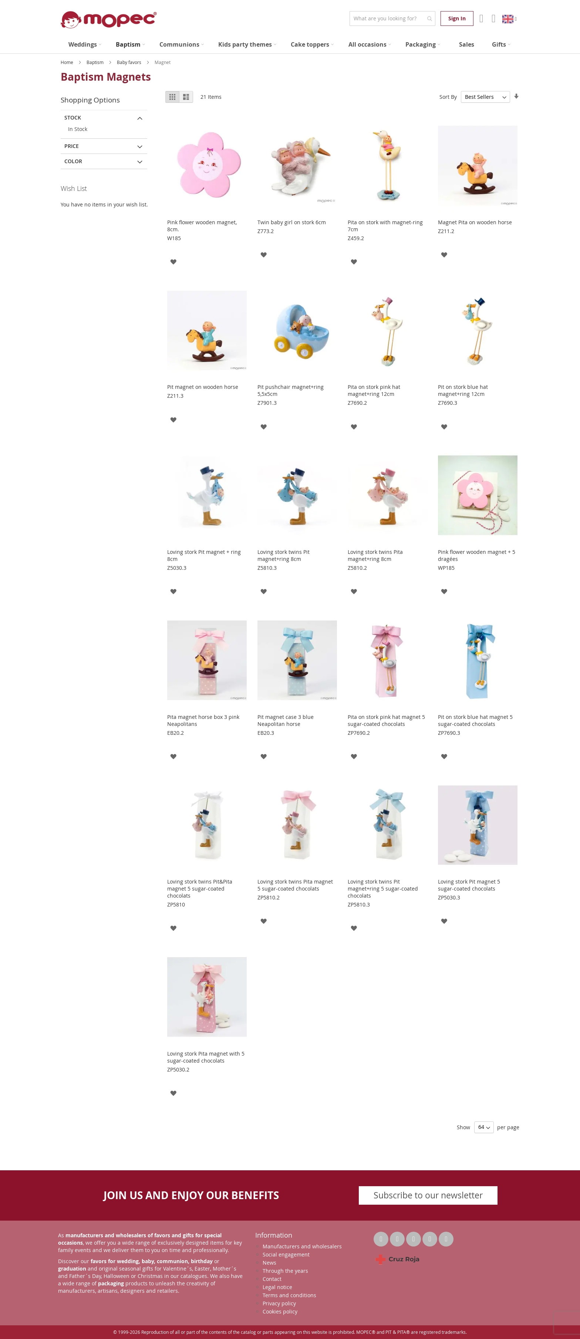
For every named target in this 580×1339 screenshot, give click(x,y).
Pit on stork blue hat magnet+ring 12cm (463, 390)
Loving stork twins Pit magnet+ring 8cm (283, 555)
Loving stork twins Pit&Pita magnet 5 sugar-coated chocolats (199, 888)
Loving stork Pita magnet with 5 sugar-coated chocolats (206, 1057)
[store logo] (109, 19)
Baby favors (129, 62)
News (269, 1262)
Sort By (448, 96)
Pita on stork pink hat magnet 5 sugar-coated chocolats (386, 720)
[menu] (290, 44)
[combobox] (392, 18)
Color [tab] (73, 161)
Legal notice (277, 1287)
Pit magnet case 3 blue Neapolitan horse (285, 720)
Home (67, 62)
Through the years (285, 1270)
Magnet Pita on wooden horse (475, 222)
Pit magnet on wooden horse (202, 386)
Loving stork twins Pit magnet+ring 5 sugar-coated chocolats (383, 888)
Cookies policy (280, 1311)
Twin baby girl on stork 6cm (291, 222)
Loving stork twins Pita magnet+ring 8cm (375, 555)
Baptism (96, 62)
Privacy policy (279, 1303)
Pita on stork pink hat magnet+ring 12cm (374, 390)
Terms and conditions (289, 1295)
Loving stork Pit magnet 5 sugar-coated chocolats (469, 885)
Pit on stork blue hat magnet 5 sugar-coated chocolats (475, 720)
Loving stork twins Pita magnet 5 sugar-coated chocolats (295, 885)
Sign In (457, 18)
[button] (173, 261)
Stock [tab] (72, 117)
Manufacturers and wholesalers (302, 1246)
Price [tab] (71, 145)
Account (481, 18)
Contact (272, 1278)
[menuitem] (84, 44)
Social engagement (286, 1254)
